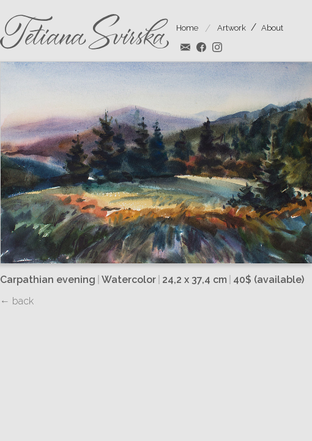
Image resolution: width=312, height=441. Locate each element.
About (272, 27)
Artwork (231, 27)
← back (17, 301)
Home (187, 27)
